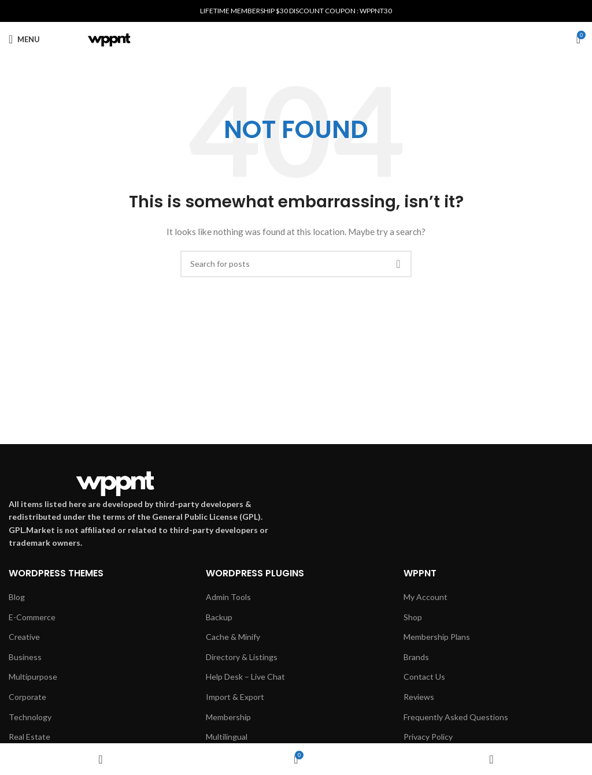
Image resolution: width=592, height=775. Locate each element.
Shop (413, 617)
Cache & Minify (233, 637)
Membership (228, 717)
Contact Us (424, 676)
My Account (425, 597)
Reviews (419, 697)
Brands (416, 657)
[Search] (296, 264)
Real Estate (29, 737)
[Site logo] (109, 38)
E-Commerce (32, 617)
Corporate (27, 697)
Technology (30, 717)
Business (25, 657)
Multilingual (226, 737)
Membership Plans (437, 637)
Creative (24, 637)
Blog (17, 597)
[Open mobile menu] (24, 39)
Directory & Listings (242, 657)
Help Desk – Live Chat (245, 676)
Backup (219, 617)
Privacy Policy (428, 737)
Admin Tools (228, 597)
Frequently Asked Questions (456, 717)
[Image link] (115, 481)
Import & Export (235, 697)
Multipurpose (33, 676)
